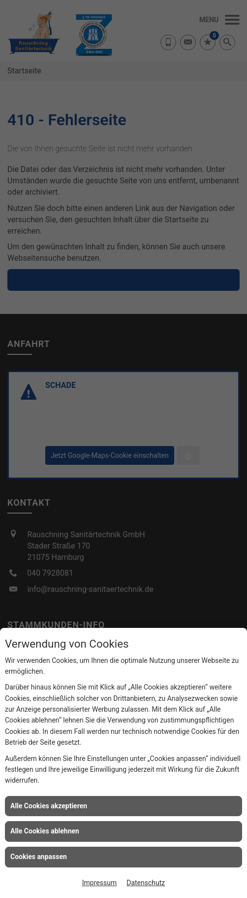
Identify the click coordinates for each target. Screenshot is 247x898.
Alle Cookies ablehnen (44, 831)
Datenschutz (145, 883)
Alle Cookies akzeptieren (48, 806)
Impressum (99, 883)
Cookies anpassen (38, 857)
